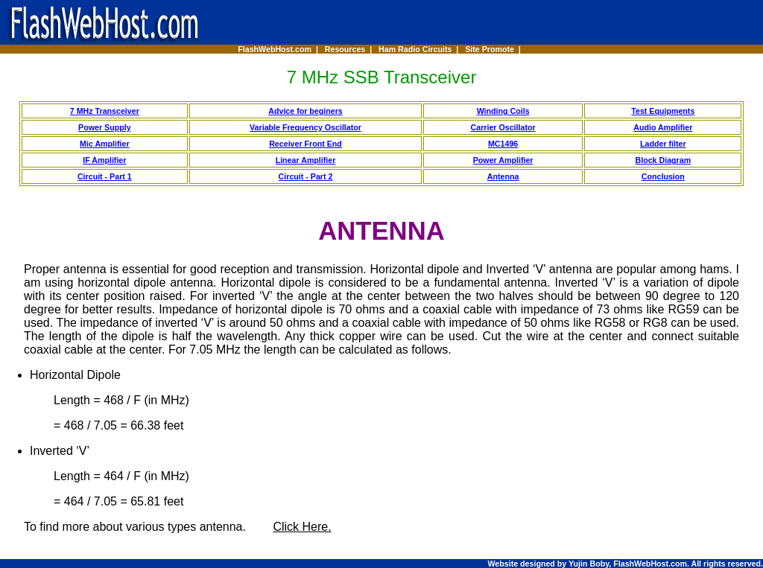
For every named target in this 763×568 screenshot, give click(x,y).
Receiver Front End (305, 143)
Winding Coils (503, 110)
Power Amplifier (503, 160)
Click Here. (302, 526)
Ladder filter (663, 143)
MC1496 (503, 143)
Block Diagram (663, 160)
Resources (345, 49)
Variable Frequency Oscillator (305, 127)
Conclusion (663, 176)
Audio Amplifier (662, 127)
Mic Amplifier (105, 143)
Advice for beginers (305, 110)
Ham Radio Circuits (415, 49)
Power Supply (104, 127)
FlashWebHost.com (274, 49)
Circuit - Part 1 (104, 176)
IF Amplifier (104, 160)
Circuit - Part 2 (306, 176)
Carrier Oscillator (503, 127)
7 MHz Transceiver (104, 110)
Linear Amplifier (306, 160)
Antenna (503, 176)
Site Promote (489, 49)
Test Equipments (662, 110)
